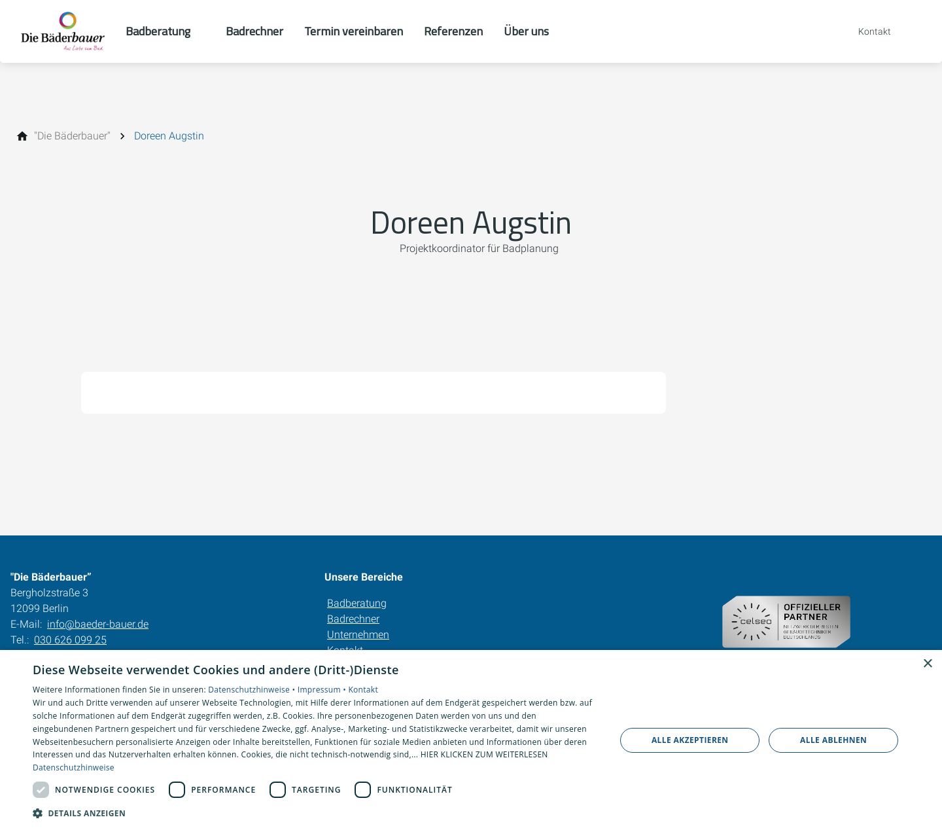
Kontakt (363, 689)
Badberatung (357, 603)
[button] (316, 812)
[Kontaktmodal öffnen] (865, 31)
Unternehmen (358, 634)
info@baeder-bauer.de (97, 624)
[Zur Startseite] (63, 31)
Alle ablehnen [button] (833, 740)
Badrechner (353, 619)
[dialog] (471, 740)
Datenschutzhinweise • (252, 689)
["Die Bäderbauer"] (72, 136)
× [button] (927, 664)
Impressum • (323, 689)
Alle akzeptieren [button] (690, 740)
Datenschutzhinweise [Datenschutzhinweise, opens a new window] (73, 767)
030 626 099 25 (70, 640)
